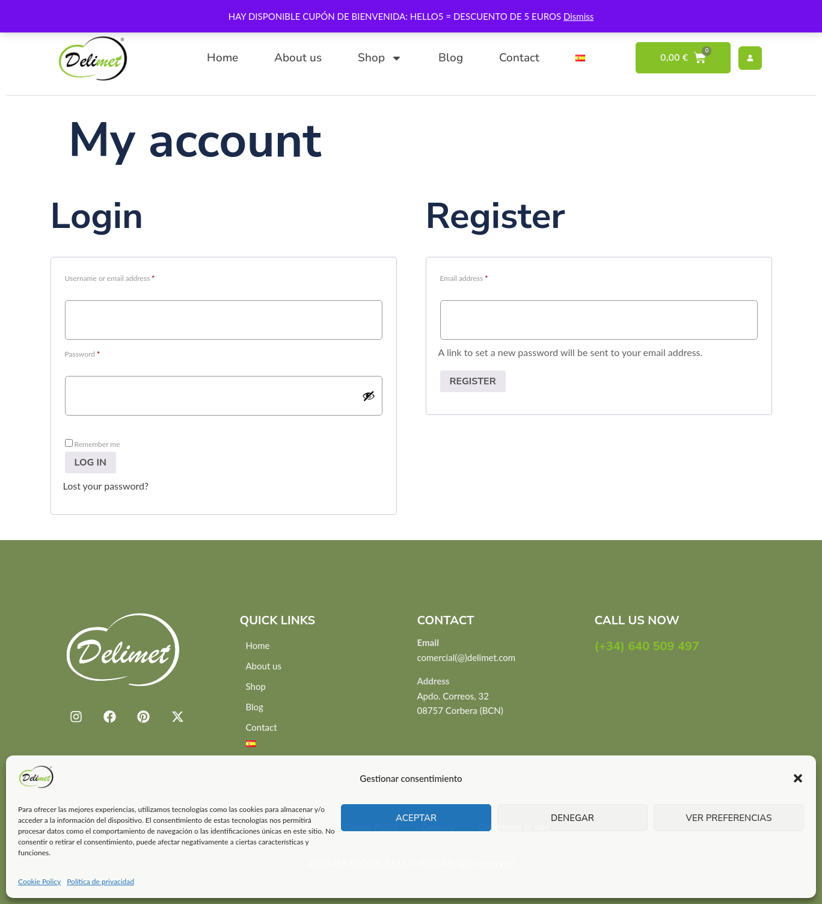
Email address (478, 277)
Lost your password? (106, 485)
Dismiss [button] (578, 16)
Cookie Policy (39, 881)
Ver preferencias (729, 818)
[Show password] (368, 395)
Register (473, 381)
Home (222, 58)
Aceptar (416, 818)
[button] (798, 778)
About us (298, 58)
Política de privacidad (100, 881)
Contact (519, 58)
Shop (380, 58)
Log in (91, 462)
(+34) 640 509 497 (647, 646)
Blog (450, 58)
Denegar (572, 818)
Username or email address (124, 277)
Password (96, 352)
